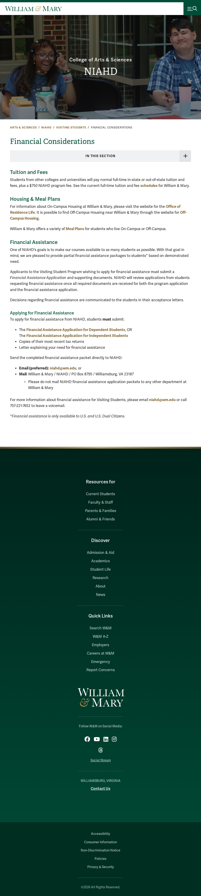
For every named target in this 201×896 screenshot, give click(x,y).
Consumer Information (100, 842)
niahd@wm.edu (63, 368)
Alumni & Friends (100, 519)
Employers (100, 645)
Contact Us (100, 788)
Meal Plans (75, 228)
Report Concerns (100, 670)
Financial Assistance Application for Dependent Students (75, 329)
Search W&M (101, 628)
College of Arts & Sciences (100, 60)
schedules (149, 185)
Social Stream (100, 760)
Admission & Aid (100, 552)
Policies (100, 859)
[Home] (33, 8)
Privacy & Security (100, 867)
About (100, 586)
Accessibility (100, 834)
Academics (100, 561)
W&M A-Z (100, 636)
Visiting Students (71, 127)
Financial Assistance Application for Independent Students (77, 335)
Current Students (100, 494)
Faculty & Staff (100, 502)
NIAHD (100, 71)
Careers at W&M (100, 653)
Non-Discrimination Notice (100, 850)
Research (100, 578)
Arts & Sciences (23, 127)
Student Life (100, 569)
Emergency (100, 662)
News (100, 594)
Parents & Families (100, 511)
